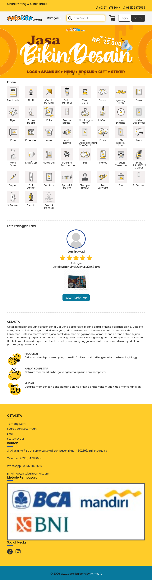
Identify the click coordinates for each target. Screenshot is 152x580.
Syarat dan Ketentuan (22, 429)
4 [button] (85, 74)
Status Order (15, 439)
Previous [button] (4, 269)
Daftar (138, 18)
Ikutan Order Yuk (76, 298)
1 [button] (67, 74)
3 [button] (79, 74)
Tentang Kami (16, 424)
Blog (10, 434)
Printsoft (96, 574)
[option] (76, 51)
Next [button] (148, 269)
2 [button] (73, 74)
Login (124, 18)
